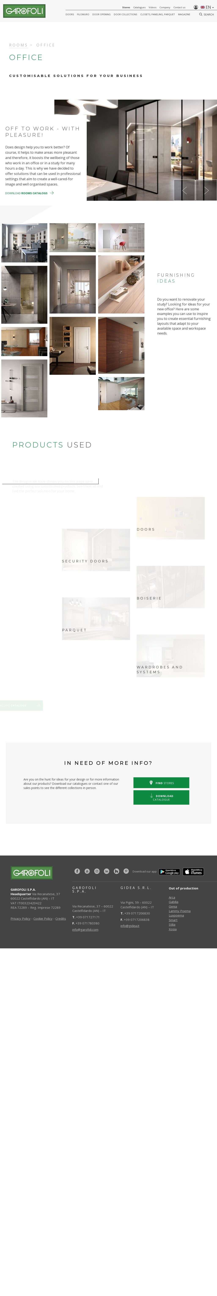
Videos (152, 7)
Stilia (172, 924)
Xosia (173, 929)
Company (164, 7)
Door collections (125, 14)
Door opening (101, 14)
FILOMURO (83, 14)
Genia (173, 906)
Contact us (179, 7)
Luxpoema (176, 915)
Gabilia (173, 902)
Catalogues (139, 7)
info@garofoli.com (85, 929)
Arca (172, 897)
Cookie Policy (42, 918)
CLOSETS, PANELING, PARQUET (157, 14)
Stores (126, 7)
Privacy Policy (20, 918)
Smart (173, 920)
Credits (60, 918)
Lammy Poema (180, 911)
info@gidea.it (130, 926)
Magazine (184, 14)
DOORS (70, 14)
